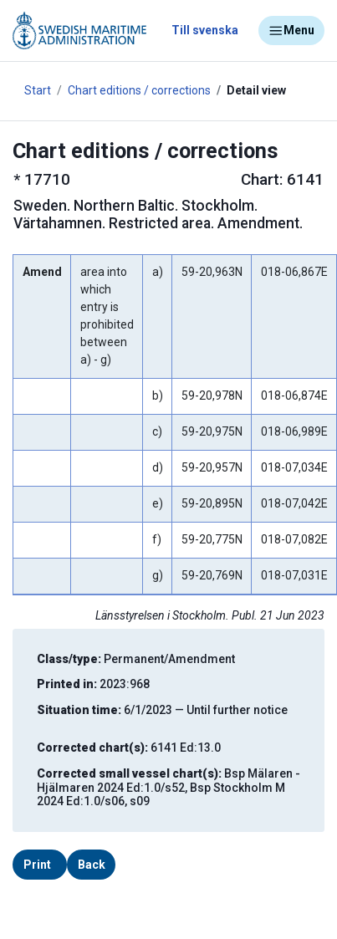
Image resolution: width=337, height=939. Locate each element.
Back (91, 864)
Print (37, 864)
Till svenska (204, 30)
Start (37, 90)
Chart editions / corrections (139, 90)
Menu (291, 30)
